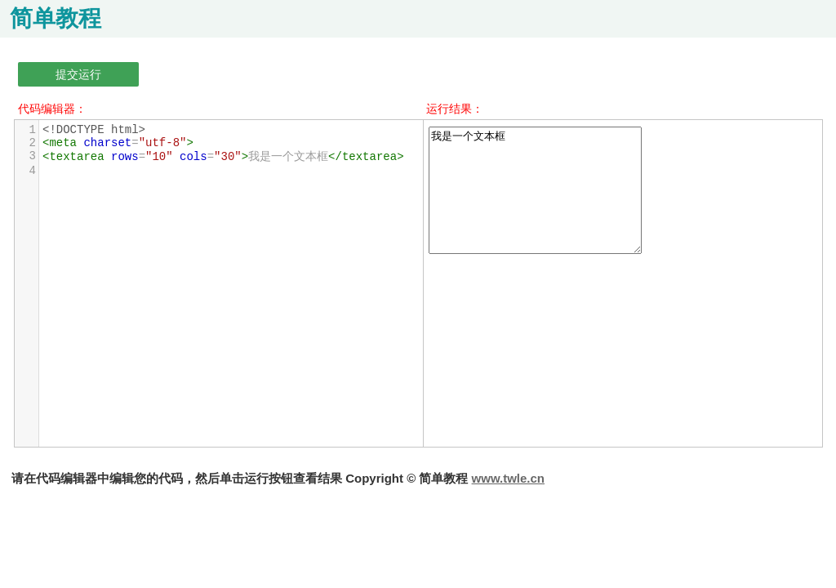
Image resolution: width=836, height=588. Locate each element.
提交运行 (78, 74)
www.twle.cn (508, 478)
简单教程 (55, 18)
